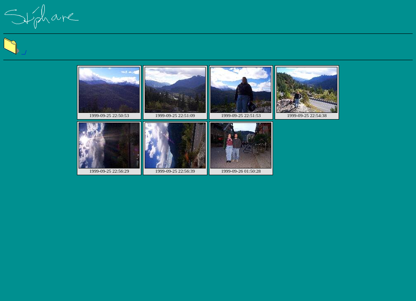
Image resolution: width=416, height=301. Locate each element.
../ (14, 52)
